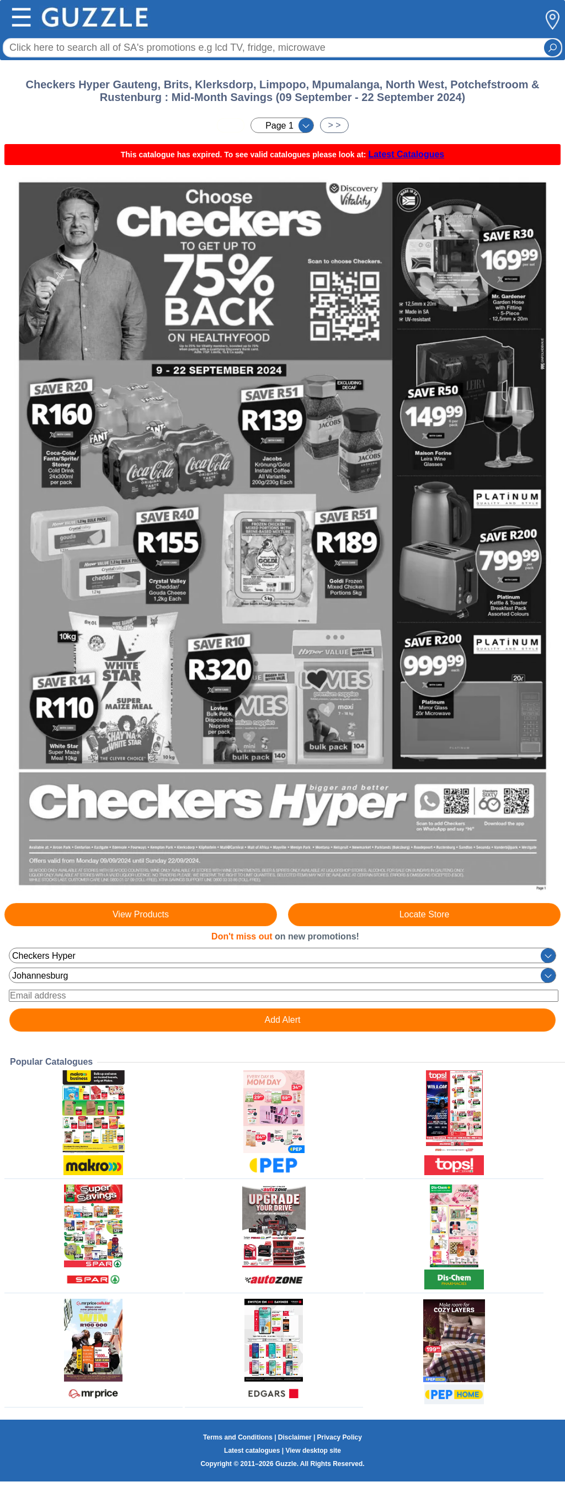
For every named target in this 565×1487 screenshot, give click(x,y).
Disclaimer (295, 1437)
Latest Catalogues (406, 154)
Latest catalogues (252, 1450)
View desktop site (312, 1450)
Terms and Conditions (238, 1437)
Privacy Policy (339, 1437)
